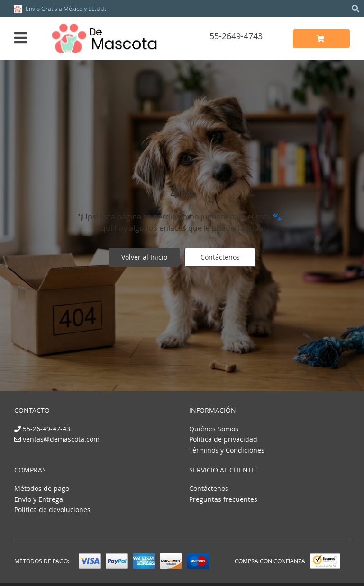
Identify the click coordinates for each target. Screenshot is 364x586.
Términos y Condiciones (226, 450)
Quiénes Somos (213, 428)
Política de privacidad (223, 439)
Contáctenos (220, 257)
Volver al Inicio (144, 257)
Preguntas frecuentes (223, 499)
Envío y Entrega (38, 499)
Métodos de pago (41, 488)
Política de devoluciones (52, 509)
